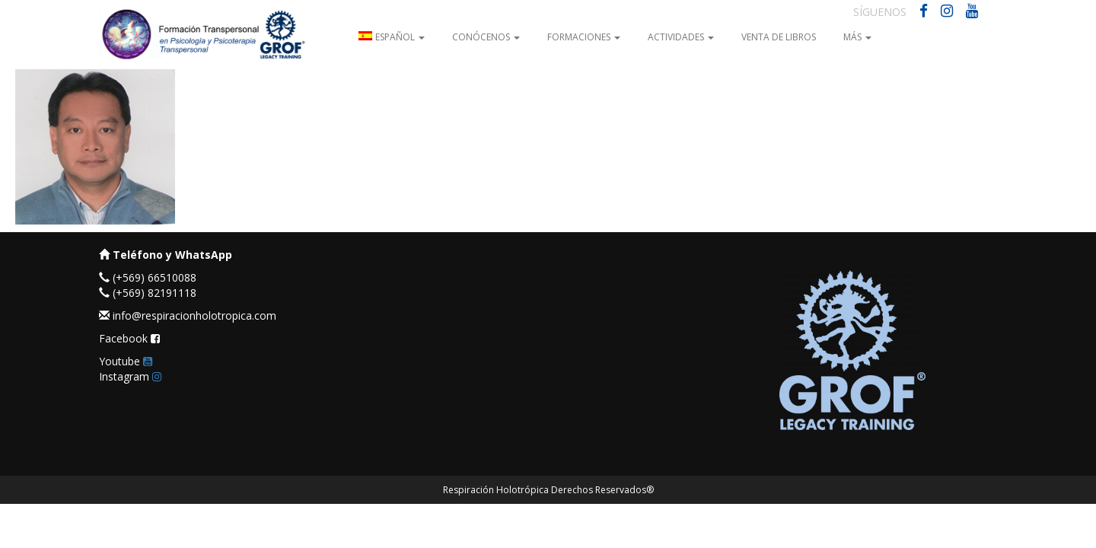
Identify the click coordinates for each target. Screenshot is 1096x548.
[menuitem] (391, 36)
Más (857, 36)
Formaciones (583, 36)
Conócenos (486, 36)
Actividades (681, 36)
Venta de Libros (778, 36)
